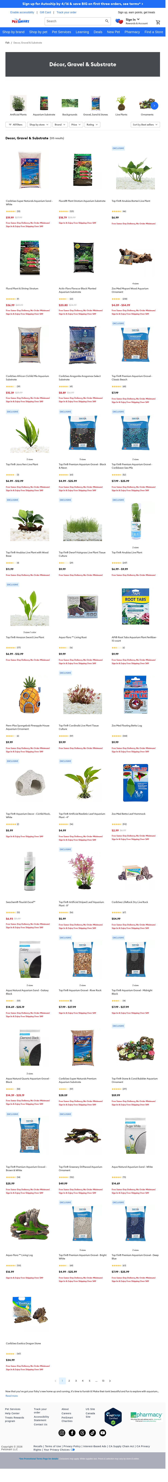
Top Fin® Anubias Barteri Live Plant (131, 200)
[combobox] (78, 20)
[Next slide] (154, 106)
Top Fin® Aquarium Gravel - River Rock (80, 990)
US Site (90, 1409)
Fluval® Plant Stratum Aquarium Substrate (82, 200)
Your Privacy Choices (59, 1449)
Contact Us (40, 1424)
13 (103, 1380)
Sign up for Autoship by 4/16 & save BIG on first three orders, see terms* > (82, 4)
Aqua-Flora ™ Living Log (19, 1255)
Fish (7, 42)
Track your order (67, 12)
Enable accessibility (22, 12)
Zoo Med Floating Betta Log (127, 725)
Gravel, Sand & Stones (95, 114)
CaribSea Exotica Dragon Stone (23, 1343)
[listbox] (82, 105)
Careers (66, 1413)
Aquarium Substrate (44, 114)
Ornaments (147, 114)
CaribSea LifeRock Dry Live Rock (130, 902)
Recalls (38, 1446)
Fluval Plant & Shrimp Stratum (22, 288)
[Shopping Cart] (160, 22)
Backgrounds (69, 114)
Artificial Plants (18, 114)
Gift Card (45, 12)
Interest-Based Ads (94, 1446)
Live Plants (121, 114)
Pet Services (13, 1409)
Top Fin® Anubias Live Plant (127, 552)
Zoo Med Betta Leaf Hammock (129, 813)
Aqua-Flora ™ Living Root (73, 637)
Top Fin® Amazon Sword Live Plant (25, 637)
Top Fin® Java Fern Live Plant (22, 464)
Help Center (12, 1413)
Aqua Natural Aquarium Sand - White (132, 1166)
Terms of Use (53, 1446)
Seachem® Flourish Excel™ (20, 902)
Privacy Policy (72, 1446)
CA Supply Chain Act (121, 1446)
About (65, 1409)
